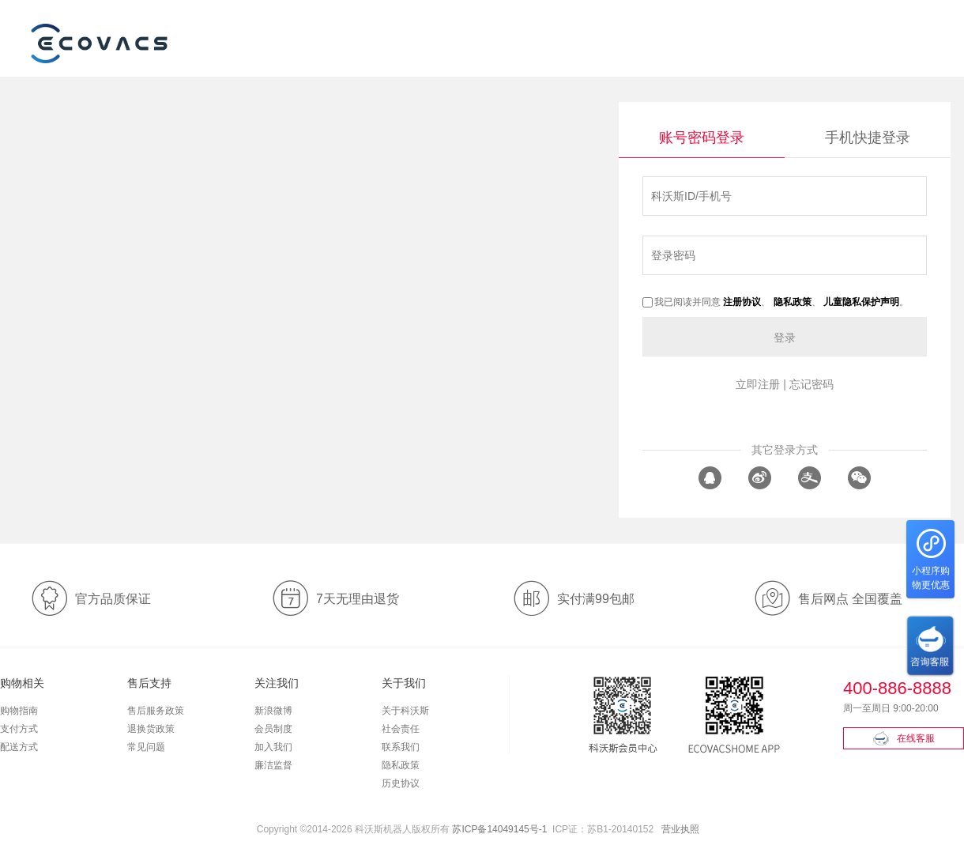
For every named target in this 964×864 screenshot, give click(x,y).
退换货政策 (151, 728)
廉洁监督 (273, 765)
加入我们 (273, 747)
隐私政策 (401, 765)
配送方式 (19, 747)
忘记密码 (811, 384)
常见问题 (146, 747)
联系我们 (401, 747)
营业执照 (680, 829)
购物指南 (19, 710)
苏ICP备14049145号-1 (499, 829)
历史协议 (401, 783)
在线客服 (904, 738)
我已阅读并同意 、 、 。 (775, 301)
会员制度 (273, 728)
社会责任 (401, 728)
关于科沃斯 (405, 710)
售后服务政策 (155, 710)
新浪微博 (273, 710)
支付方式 (19, 728)
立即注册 (758, 384)
